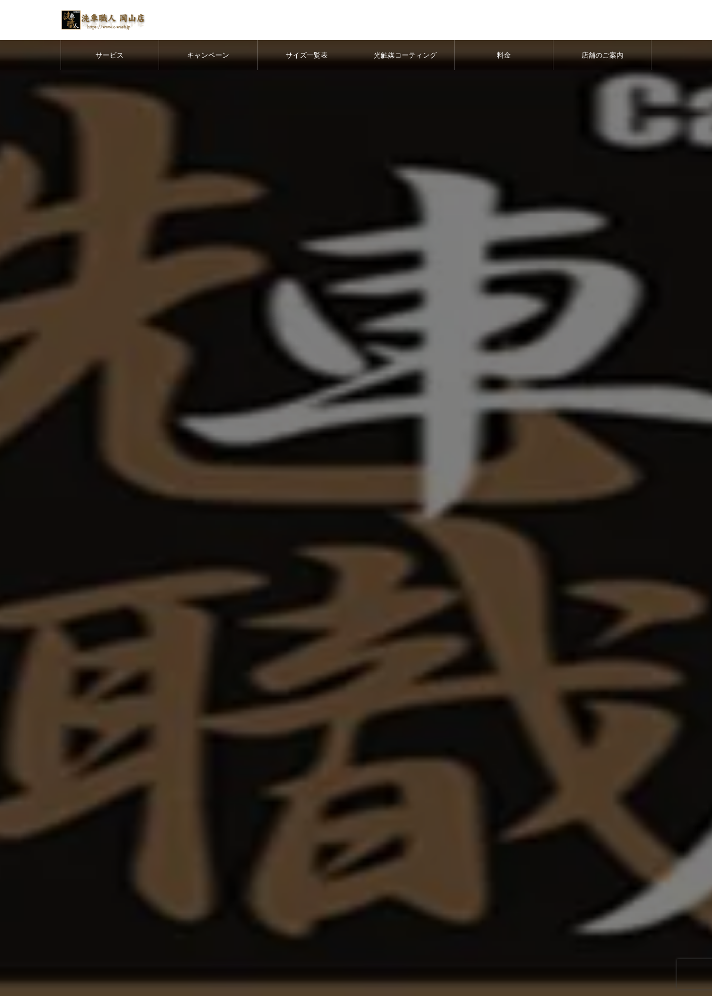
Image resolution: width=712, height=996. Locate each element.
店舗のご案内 (602, 55)
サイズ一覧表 (307, 55)
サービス (110, 55)
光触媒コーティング (405, 55)
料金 (504, 55)
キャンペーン (208, 55)
